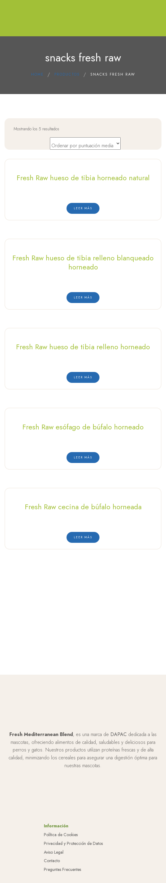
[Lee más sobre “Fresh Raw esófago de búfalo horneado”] (83, 457)
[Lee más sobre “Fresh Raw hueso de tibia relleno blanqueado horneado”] (83, 297)
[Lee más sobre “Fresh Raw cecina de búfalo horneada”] (83, 537)
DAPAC (118, 740)
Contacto (52, 866)
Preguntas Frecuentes (62, 875)
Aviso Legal (53, 858)
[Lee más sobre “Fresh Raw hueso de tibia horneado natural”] (83, 208)
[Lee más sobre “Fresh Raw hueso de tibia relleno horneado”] (83, 377)
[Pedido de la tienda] (85, 143)
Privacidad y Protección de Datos (73, 849)
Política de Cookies (61, 840)
